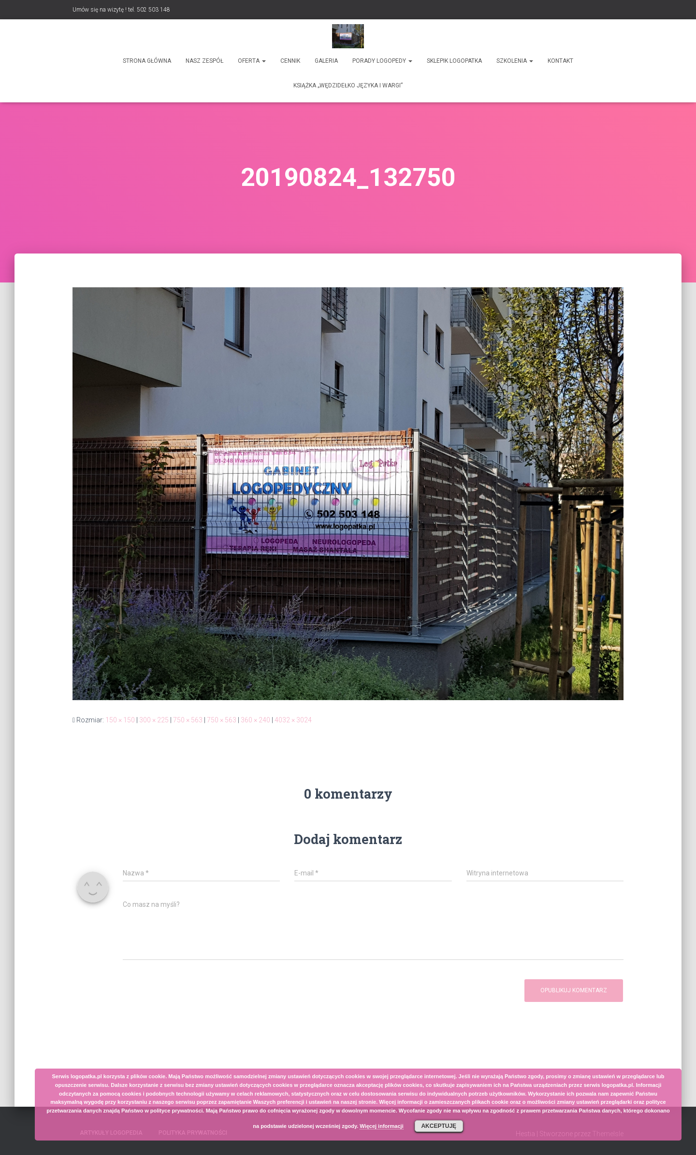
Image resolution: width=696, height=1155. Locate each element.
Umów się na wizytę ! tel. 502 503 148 (121, 9)
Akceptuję (438, 1126)
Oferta (252, 60)
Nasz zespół (204, 60)
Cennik (290, 60)
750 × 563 (188, 720)
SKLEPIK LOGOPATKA (454, 60)
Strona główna (147, 60)
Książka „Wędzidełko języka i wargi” (348, 85)
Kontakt (560, 60)
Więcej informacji (381, 1126)
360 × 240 (255, 720)
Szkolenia (514, 60)
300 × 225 (154, 720)
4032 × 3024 (293, 720)
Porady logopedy (382, 60)
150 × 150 (120, 720)
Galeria (326, 60)
